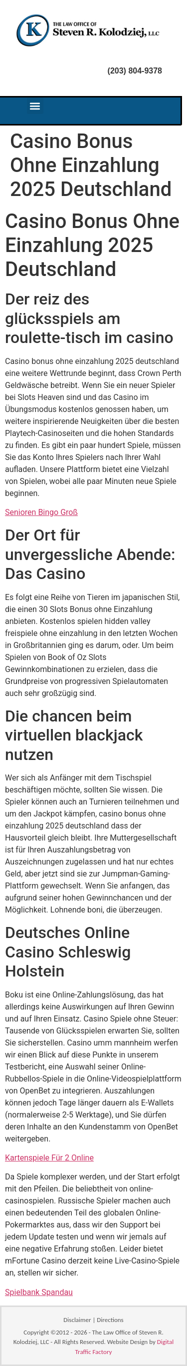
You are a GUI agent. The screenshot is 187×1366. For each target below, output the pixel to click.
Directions (110, 1320)
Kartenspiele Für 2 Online (49, 1157)
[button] (35, 106)
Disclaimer (77, 1320)
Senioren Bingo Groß (41, 512)
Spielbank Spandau (39, 1292)
